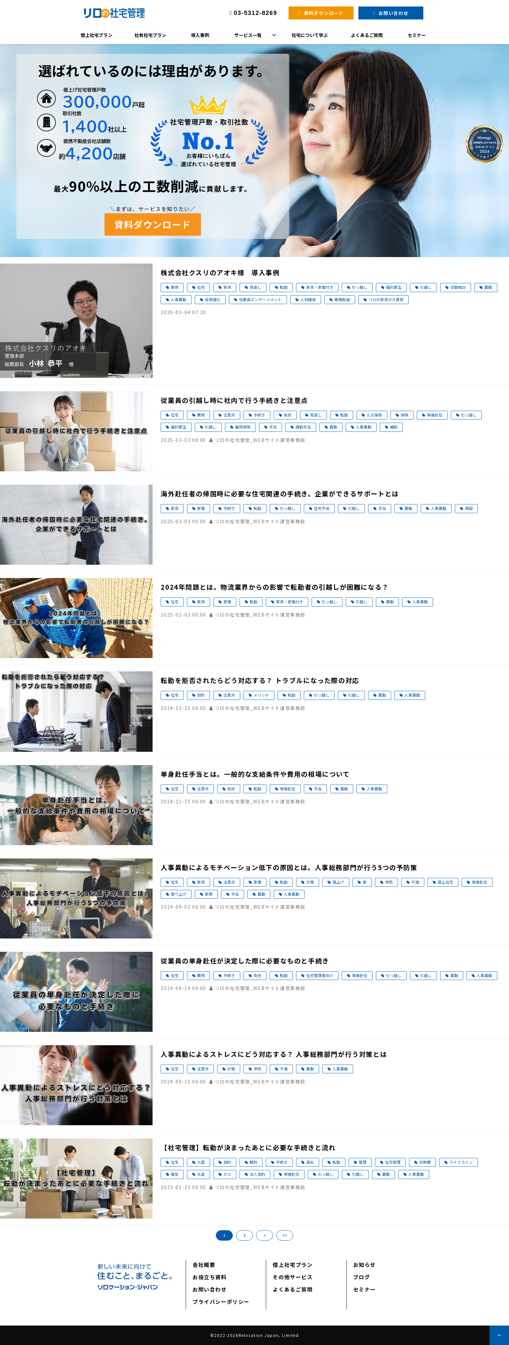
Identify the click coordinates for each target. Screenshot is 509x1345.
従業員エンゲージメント (260, 299)
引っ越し (359, 287)
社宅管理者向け (319, 975)
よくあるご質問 (367, 35)
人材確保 (308, 299)
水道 (201, 1174)
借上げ (338, 882)
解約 (253, 1162)
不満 (415, 882)
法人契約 (257, 1174)
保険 (404, 415)
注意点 (229, 415)
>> (284, 1235)
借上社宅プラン (96, 35)
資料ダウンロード (324, 13)
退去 (310, 1162)
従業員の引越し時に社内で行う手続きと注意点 (234, 400)
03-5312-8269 (255, 13)
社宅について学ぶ (310, 35)
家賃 (209, 894)
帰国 (469, 508)
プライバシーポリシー (221, 1301)
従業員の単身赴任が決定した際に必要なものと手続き (245, 960)
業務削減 (342, 299)
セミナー (417, 35)
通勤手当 (303, 427)
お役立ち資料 (209, 1277)
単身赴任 (434, 415)
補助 (394, 427)
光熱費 (425, 1162)
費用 (201, 415)
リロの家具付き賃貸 (385, 299)
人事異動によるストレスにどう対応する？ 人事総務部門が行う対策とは (274, 1054)
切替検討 (458, 287)
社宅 (201, 287)
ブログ (361, 1277)
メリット (261, 695)
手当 (273, 427)
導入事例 (200, 35)
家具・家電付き (319, 287)
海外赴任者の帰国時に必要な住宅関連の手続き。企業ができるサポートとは (280, 493)
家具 (227, 287)
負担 (288, 415)
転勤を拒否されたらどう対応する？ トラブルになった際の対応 (260, 680)
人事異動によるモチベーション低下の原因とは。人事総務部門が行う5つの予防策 (289, 867)
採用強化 (212, 299)
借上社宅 (445, 882)
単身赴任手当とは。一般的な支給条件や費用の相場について (255, 774)
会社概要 (203, 1264)
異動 (488, 287)
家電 (201, 508)
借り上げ (178, 894)
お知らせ (364, 1264)
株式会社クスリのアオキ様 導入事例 (220, 272)
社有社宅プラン (150, 35)
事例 (175, 287)
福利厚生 (394, 287)
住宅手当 (321, 508)
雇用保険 (243, 427)
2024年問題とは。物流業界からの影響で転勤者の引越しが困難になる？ (275, 587)
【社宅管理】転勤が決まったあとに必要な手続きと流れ (248, 1147)
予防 (389, 882)
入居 (201, 1162)
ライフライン (461, 1162)
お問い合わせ (393, 13)
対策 (310, 882)
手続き (259, 415)
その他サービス (293, 1277)
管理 (362, 1162)
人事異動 (178, 299)
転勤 (284, 287)
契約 (201, 695)
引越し (426, 287)
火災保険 (374, 415)
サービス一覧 (248, 35)
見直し (255, 287)
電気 (175, 1174)
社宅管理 (393, 1162)
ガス (227, 1174)
